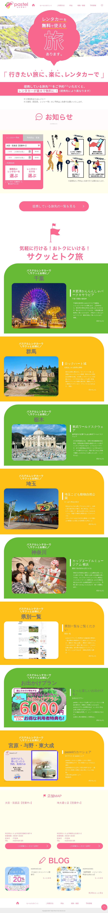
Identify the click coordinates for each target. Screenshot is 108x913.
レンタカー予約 (12, 138)
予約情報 (93, 5)
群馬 (31, 351)
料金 (71, 5)
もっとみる (47, 877)
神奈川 (39, 552)
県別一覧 (31, 616)
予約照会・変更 (33, 138)
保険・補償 (81, 5)
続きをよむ (100, 321)
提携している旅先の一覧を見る (54, 206)
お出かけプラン (39, 683)
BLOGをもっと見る (96, 892)
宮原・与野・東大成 (31, 745)
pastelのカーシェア (78, 751)
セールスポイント (46, 5)
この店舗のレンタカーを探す (28, 845)
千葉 (39, 278)
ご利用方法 (61, 5)
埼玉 (31, 483)
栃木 (39, 419)
